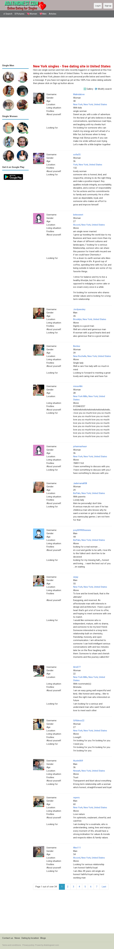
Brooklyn (77, 319)
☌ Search (7, 13)
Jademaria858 (80, 483)
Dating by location (30, 938)
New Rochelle (79, 356)
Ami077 (77, 667)
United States (100, 104)
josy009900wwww (82, 530)
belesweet (78, 214)
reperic (76, 797)
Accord (76, 224)
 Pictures (19, 13)
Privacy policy (28, 945)
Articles (52, 13)
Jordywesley (79, 309)
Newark (76, 770)
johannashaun (80, 446)
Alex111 (77, 847)
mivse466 (78, 386)
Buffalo (76, 493)
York (75, 164)
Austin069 (78, 760)
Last (104, 886)
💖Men (42, 13)
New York (78, 104)
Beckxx (76, 346)
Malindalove (79, 94)
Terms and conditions (11, 945)
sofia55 (76, 154)
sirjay (75, 577)
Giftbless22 (78, 720)
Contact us (7, 938)
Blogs (43, 938)
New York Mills (80, 396)
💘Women (32, 13)
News (17, 938)
